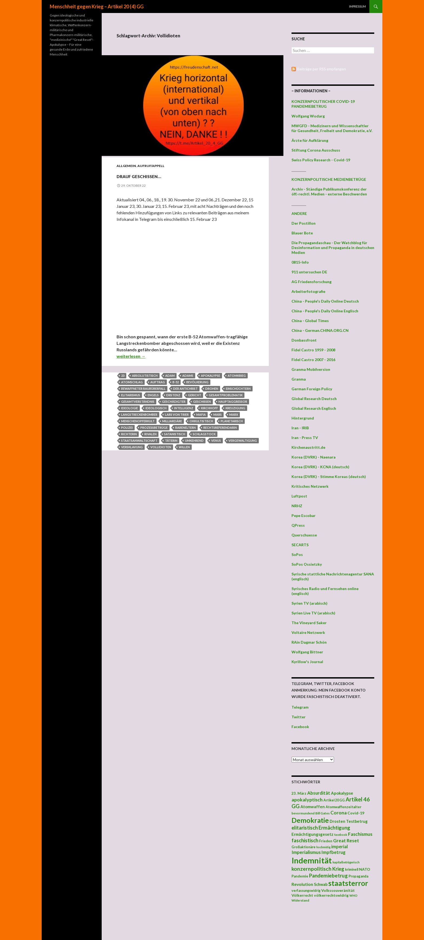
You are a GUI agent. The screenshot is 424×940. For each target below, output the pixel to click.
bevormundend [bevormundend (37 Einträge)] (303, 813)
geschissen (202, 401)
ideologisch (156, 408)
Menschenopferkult (138, 421)
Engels (153, 395)
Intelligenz (183, 408)
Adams (187, 375)
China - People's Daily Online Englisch (325, 311)
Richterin (129, 434)
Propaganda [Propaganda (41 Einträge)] (358, 876)
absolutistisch (145, 375)
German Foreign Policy (312, 389)
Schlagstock (204, 434)
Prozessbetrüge (154, 427)
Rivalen (150, 434)
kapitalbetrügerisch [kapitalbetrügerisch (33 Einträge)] (346, 862)
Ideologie (129, 408)
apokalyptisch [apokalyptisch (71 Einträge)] (307, 800)
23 (122, 375)
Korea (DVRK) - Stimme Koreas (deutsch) (329, 476)
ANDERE (299, 213)
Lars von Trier (177, 414)
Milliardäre (172, 421)
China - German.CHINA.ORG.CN (320, 330)
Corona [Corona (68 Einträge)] (338, 812)
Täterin (171, 440)
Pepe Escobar (304, 515)
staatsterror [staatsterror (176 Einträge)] (348, 883)
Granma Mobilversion (311, 369)
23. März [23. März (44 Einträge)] (299, 793)
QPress (298, 525)
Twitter (299, 717)
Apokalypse (210, 375)
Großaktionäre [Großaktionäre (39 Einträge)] (304, 847)
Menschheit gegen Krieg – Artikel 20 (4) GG (97, 6)
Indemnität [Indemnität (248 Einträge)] (312, 860)
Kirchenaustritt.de (308, 447)
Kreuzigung (235, 408)
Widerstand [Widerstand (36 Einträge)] (300, 900)
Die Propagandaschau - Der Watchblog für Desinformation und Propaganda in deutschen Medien (333, 247)
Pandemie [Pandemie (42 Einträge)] (300, 876)
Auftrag (157, 382)
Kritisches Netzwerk (310, 486)
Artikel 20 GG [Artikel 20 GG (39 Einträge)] (334, 800)
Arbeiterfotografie (308, 291)
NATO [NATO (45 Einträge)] (364, 869)
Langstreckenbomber (139, 414)
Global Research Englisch (314, 408)
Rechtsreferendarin (220, 427)
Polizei (127, 427)
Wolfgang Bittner (307, 652)
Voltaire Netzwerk (308, 632)
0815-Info (300, 262)
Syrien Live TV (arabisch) (313, 613)
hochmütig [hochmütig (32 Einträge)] (323, 847)
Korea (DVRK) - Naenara (314, 457)
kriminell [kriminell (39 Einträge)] (351, 869)
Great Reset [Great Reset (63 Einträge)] (346, 840)
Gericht (194, 395)
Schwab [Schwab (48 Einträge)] (320, 884)
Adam (170, 375)
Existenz (173, 395)
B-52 (176, 382)
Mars (217, 414)
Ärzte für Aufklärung (310, 140)
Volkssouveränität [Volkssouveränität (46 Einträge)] (338, 890)
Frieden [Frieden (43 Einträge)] (325, 841)
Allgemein (126, 166)
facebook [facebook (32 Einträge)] (340, 834)
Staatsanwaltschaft (139, 440)
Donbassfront (304, 340)
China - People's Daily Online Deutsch (325, 301)
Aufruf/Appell (150, 166)
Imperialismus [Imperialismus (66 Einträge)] (306, 852)
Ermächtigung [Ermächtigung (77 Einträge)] (334, 828)
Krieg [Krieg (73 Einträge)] (338, 869)
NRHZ (297, 505)
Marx (233, 414)
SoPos (297, 554)
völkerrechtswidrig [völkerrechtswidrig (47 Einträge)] (331, 895)
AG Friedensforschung (312, 281)
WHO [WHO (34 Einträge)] (353, 895)
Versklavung (132, 447)
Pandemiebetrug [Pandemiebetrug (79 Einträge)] (328, 876)
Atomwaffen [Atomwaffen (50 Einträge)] (312, 806)
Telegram (300, 707)
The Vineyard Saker (309, 622)
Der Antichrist (185, 388)
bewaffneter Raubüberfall (143, 388)
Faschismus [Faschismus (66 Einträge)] (360, 834)
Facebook (300, 726)
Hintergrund (303, 418)
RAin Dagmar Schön (309, 642)
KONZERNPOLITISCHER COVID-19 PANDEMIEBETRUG (323, 104)
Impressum (357, 6)
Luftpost (299, 496)
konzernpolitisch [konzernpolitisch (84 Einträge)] (312, 869)
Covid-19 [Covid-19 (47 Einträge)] (355, 813)
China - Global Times (310, 320)
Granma (299, 379)
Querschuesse (304, 535)
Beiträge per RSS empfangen (321, 69)
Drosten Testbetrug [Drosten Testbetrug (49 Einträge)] (348, 821)
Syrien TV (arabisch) (309, 603)
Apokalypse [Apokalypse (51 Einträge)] (342, 793)
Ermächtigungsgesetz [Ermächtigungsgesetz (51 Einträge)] (312, 834)
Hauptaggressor (232, 401)
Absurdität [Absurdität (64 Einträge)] (318, 793)
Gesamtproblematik (226, 395)
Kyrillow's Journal (307, 661)
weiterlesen (131, 356)
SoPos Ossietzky (307, 564)
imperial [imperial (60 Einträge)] (339, 846)
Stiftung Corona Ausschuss (316, 150)
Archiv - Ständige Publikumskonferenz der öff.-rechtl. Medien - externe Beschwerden (329, 191)
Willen (184, 447)
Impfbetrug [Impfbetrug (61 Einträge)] (334, 852)
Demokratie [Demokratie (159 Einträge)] (310, 820)
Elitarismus (130, 395)
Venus (216, 440)
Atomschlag (132, 382)
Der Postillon (304, 223)
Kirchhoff (209, 408)
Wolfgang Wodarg (308, 116)
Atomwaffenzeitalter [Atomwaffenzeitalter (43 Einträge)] (344, 807)
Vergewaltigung (242, 440)
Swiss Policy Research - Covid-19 (321, 160)
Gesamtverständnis (137, 401)
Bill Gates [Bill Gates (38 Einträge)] (322, 813)
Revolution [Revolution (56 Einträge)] (302, 884)
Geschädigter (174, 401)
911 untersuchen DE (309, 272)
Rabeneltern (185, 427)
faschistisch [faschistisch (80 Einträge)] (305, 840)
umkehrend (194, 440)
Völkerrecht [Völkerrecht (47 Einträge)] (302, 895)
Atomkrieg (237, 375)
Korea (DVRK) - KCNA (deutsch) (320, 466)
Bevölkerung (197, 382)
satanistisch (174, 434)
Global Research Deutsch (314, 398)
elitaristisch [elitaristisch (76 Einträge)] (305, 828)
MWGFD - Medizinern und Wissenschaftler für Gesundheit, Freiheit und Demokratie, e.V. (332, 128)
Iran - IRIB (300, 427)
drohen (211, 388)
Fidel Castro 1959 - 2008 (313, 350)
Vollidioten (160, 447)
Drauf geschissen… (167, 175)
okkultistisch (201, 421)
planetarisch (232, 421)
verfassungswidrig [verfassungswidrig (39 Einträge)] (306, 891)
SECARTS (300, 544)
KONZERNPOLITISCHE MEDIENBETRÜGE (329, 179)
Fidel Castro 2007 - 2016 (313, 359)
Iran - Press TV (305, 437)
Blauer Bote (302, 233)
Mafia (201, 414)
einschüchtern (238, 388)
